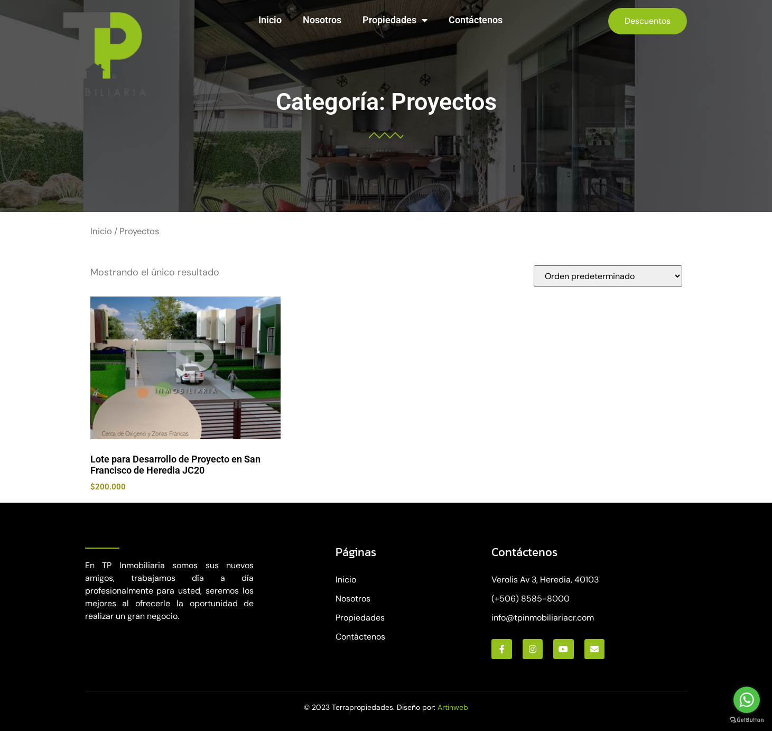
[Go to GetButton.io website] (747, 720)
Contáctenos (476, 19)
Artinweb (453, 707)
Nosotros (322, 19)
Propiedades (394, 20)
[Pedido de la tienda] (608, 276)
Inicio (270, 19)
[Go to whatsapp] (746, 700)
